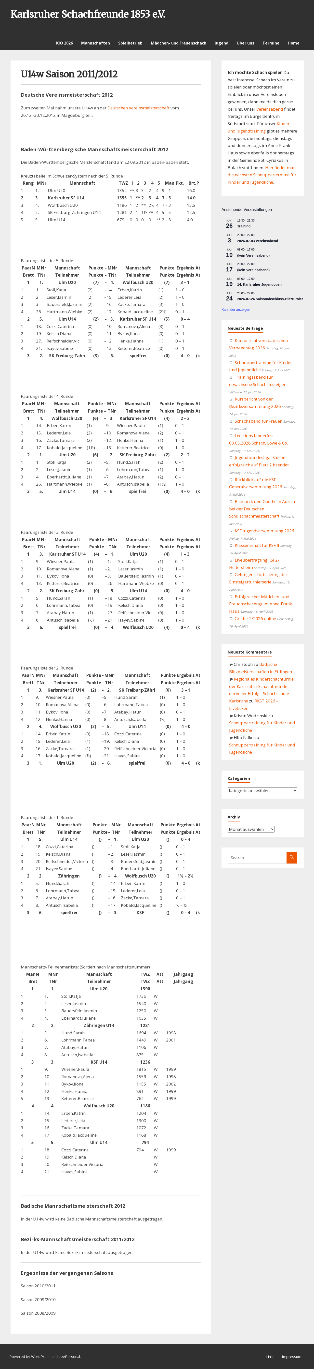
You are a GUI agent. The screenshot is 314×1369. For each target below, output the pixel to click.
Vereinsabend (269, 109)
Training (243, 226)
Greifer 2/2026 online (255, 618)
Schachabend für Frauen (258, 421)
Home (294, 43)
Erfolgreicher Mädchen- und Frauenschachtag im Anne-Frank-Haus (261, 604)
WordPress (41, 1356)
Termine (270, 43)
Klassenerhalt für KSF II (257, 545)
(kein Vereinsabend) (253, 255)
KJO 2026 (64, 43)
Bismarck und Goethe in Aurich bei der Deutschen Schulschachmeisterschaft (262, 509)
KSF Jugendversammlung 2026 (264, 531)
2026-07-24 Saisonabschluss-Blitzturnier (270, 299)
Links (270, 1356)
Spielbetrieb (130, 43)
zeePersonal (69, 1356)
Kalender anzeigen (236, 310)
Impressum (291, 1356)
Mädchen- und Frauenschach (178, 43)
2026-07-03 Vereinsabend (257, 241)
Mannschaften (95, 43)
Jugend (221, 43)
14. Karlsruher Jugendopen (259, 284)
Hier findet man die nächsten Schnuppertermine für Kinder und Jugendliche (262, 175)
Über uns (245, 43)
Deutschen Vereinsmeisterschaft (138, 108)
